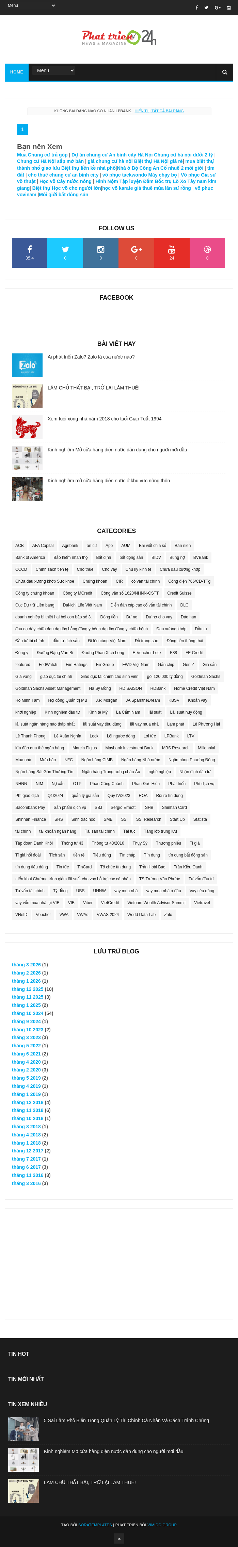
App (109, 545)
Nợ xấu (58, 783)
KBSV (174, 700)
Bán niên (183, 545)
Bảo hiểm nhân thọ (70, 557)
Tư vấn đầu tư (201, 879)
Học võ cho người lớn (76, 188)
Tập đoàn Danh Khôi (34, 843)
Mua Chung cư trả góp (42, 154)
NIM (39, 783)
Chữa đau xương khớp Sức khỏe (44, 581)
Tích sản (57, 855)
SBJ (98, 807)
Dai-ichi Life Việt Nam (82, 605)
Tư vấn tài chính (30, 890)
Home (16, 72)
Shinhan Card (174, 807)
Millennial (206, 748)
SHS (58, 819)
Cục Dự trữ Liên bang (34, 605)
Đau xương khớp (171, 629)
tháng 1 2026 (26, 981)
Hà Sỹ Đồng (100, 688)
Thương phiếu (168, 843)
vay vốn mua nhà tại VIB (37, 902)
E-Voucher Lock (147, 652)
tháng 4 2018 (26, 1134)
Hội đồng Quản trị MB (68, 700)
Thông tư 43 (72, 843)
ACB (19, 545)
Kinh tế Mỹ (98, 712)
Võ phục (190, 175)
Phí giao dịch (27, 795)
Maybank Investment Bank (129, 748)
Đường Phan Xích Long (103, 652)
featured (22, 664)
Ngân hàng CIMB (97, 760)
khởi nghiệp (25, 712)
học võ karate (117, 188)
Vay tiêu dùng (202, 890)
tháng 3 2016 (26, 1183)
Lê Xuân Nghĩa (67, 736)
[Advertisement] (119, 1259)
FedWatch (48, 664)
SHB (149, 807)
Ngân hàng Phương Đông (192, 760)
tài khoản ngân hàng (57, 831)
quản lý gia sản (85, 795)
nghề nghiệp (159, 771)
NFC (68, 760)
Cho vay (109, 569)
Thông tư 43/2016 (108, 843)
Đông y (21, 652)
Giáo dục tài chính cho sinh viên (110, 676)
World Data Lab (141, 914)
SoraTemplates (95, 1525)
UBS (80, 890)
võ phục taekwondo (124, 175)
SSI (124, 819)
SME (108, 819)
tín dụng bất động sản (188, 855)
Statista (200, 819)
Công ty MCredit (77, 593)
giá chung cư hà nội (110, 161)
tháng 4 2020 (26, 1062)
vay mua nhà (126, 890)
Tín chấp (128, 855)
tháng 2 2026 (26, 973)
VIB (71, 902)
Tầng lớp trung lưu (160, 831)
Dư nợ (132, 617)
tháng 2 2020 (26, 1069)
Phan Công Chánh (107, 783)
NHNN (21, 783)
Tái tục (129, 831)
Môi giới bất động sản (63, 194)
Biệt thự (40, 188)
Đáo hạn (188, 617)
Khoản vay (197, 700)
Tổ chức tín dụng (115, 867)
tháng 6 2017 (26, 1167)
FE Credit (194, 652)
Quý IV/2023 (119, 795)
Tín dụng (152, 855)
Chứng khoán (95, 581)
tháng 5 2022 (26, 1045)
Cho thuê (85, 569)
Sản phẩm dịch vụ (69, 807)
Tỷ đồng (60, 890)
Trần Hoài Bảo (152, 867)
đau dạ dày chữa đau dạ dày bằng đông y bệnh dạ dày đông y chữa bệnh (81, 629)
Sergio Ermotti (124, 807)
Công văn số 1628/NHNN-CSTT (130, 593)
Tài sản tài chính (100, 831)
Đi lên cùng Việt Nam (107, 640)
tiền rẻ (78, 855)
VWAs (82, 914)
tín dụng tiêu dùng (31, 867)
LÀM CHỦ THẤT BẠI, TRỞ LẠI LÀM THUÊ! (94, 387)
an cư (92, 545)
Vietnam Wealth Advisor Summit (156, 902)
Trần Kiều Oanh (188, 867)
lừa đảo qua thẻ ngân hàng (39, 748)
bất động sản (131, 557)
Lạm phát (175, 724)
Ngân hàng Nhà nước (140, 760)
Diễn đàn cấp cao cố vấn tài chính (141, 605)
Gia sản (210, 664)
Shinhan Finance (30, 819)
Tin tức (63, 867)
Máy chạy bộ (162, 175)
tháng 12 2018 (28, 1102)
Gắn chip (166, 664)
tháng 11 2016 (28, 1175)
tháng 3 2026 (26, 964)
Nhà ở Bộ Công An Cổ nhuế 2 (150, 168)
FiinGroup (105, 664)
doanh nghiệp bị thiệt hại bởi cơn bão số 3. (53, 617)
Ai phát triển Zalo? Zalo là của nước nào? (91, 357)
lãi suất (155, 712)
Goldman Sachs (205, 676)
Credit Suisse (179, 593)
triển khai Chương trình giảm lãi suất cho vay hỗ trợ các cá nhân (73, 879)
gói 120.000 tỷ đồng (165, 676)
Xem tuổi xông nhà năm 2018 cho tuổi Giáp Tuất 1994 (105, 418)
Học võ (47, 181)
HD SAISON (131, 688)
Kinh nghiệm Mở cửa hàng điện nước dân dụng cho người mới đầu (117, 449)
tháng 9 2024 (26, 1021)
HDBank (158, 688)
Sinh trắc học (83, 819)
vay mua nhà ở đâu (163, 890)
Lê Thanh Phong (30, 736)
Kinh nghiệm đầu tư (62, 712)
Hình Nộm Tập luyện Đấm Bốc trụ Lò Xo (141, 181)
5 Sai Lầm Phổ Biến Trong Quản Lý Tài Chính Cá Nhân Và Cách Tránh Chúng (126, 1420)
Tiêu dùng (102, 855)
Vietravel (202, 902)
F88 (173, 652)
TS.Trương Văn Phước (159, 879)
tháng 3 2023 (26, 1037)
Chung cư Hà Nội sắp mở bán (50, 161)
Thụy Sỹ (140, 843)
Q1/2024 (55, 795)
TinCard (84, 867)
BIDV (156, 557)
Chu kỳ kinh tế (139, 569)
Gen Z (188, 664)
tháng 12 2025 (28, 989)
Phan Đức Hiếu (146, 783)
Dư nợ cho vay (159, 617)
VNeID (21, 914)
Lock (94, 736)
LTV (190, 736)
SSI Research (148, 819)
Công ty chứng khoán (34, 593)
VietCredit (110, 902)
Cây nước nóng (74, 181)
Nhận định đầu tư (195, 771)
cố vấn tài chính (145, 581)
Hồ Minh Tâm (27, 700)
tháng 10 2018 (28, 1118)
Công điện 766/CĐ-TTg (189, 581)
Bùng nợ (177, 557)
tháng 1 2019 (26, 1094)
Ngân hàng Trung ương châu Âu (111, 771)
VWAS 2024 (108, 914)
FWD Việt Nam (135, 664)
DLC (184, 605)
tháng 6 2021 (26, 1054)
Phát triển (177, 783)
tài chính (23, 831)
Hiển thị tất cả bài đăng (159, 111)
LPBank (171, 736)
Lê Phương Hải (206, 724)
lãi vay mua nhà (144, 724)
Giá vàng (23, 676)
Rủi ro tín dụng (169, 795)
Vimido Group (162, 1525)
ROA (143, 795)
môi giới (195, 168)
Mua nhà (23, 760)
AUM (125, 545)
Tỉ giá (195, 843)
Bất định (103, 557)
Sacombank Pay (30, 807)
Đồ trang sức (146, 640)
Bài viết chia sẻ (152, 545)
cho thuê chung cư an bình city (63, 175)
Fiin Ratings (76, 664)
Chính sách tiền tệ (52, 569)
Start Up (177, 819)
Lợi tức (150, 736)
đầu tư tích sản (66, 640)
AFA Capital (43, 545)
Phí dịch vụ (204, 783)
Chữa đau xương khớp (180, 569)
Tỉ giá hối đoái (28, 855)
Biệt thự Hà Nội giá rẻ (158, 161)
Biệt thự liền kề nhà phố (88, 168)
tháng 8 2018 (26, 1126)
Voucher (43, 914)
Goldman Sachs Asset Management (47, 688)
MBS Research (176, 748)
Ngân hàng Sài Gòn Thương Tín (44, 771)
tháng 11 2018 (28, 1110)
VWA (63, 914)
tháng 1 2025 (26, 1005)
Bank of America (30, 557)
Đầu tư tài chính (29, 640)
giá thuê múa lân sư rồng (163, 188)
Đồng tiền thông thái (185, 640)
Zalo (168, 914)
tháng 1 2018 (26, 1143)
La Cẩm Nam (128, 712)
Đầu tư (201, 629)
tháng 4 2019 (26, 1086)
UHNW (99, 890)
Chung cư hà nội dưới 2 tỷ (183, 154)
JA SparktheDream (143, 700)
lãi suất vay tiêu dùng (102, 724)
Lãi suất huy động (186, 712)
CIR (119, 581)
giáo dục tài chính (56, 676)
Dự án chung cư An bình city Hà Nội (112, 154)
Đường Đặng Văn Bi (55, 652)
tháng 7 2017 (26, 1159)
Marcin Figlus (85, 748)
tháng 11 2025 (28, 997)
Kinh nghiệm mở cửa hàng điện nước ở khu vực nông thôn (109, 480)
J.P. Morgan (106, 700)
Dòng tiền (109, 617)
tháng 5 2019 (26, 1078)
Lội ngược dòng (121, 736)
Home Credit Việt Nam (194, 688)
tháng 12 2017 (28, 1150)
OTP (77, 783)
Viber (88, 902)
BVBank (200, 557)
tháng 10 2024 (28, 1013)
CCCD (21, 569)
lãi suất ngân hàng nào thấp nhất (45, 724)
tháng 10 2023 (28, 1029)
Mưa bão (48, 760)
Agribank (70, 545)
